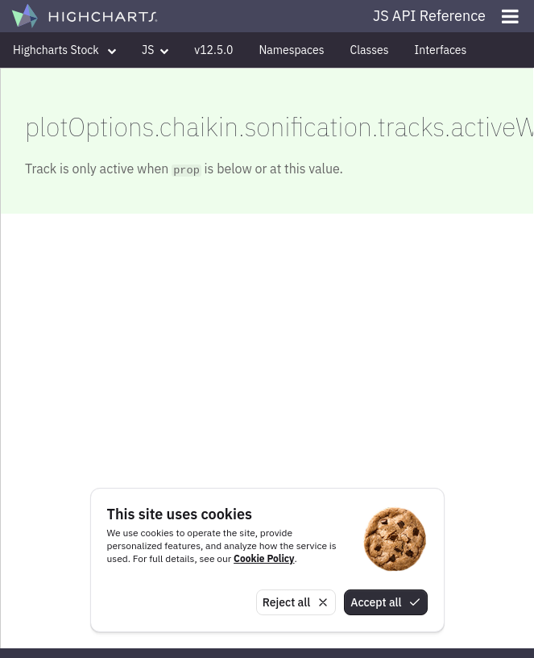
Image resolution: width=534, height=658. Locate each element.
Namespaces (291, 50)
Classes (369, 50)
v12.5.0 (213, 50)
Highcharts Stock (64, 50)
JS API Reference (429, 15)
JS (155, 50)
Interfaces (441, 50)
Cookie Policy (264, 558)
